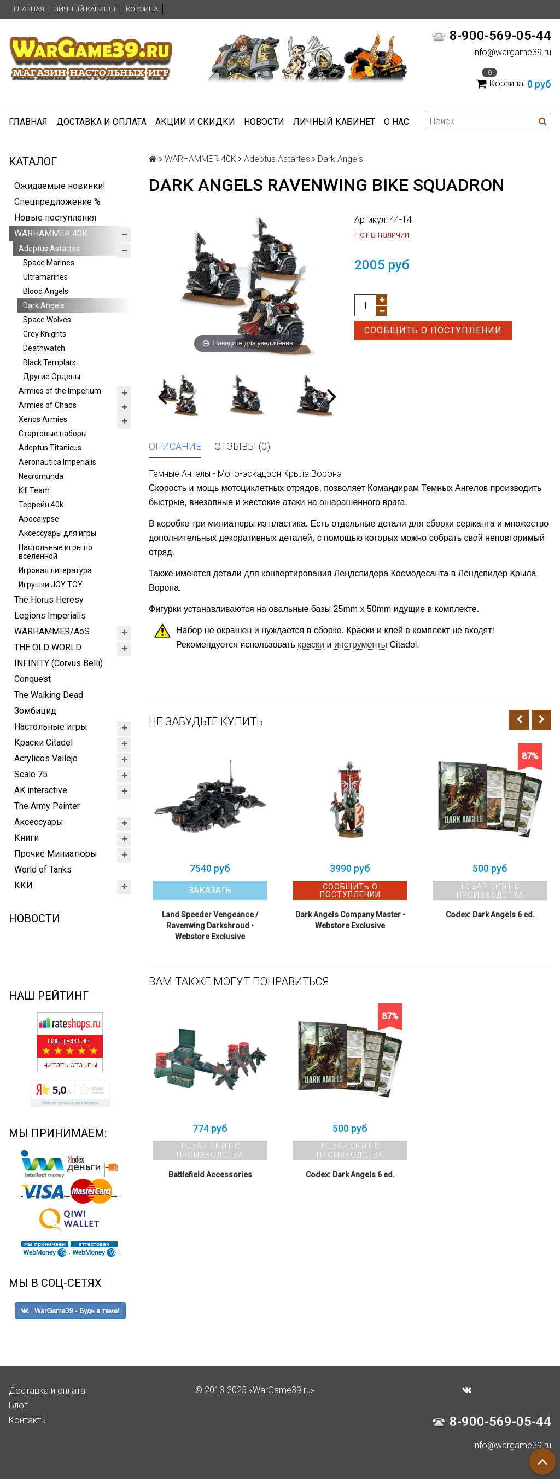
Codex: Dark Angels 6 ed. (490, 914)
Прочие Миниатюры (55, 853)
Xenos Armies (43, 419)
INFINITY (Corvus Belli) (58, 663)
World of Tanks (43, 869)
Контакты (28, 1420)
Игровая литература (55, 570)
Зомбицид (35, 711)
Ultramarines (45, 277)
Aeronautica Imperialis (57, 462)
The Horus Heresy (49, 599)
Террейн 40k (41, 504)
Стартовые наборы (53, 433)
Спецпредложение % (57, 202)
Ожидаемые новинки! (60, 186)
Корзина (142, 9)
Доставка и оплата (101, 122)
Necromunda (41, 476)
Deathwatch (44, 348)
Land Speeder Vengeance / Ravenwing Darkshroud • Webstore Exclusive (210, 925)
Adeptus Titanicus (50, 447)
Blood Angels (45, 291)
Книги (26, 838)
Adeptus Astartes (49, 248)
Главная (29, 9)
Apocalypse (39, 519)
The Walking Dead (48, 695)
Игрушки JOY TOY (51, 584)
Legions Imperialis (50, 615)
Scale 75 (31, 774)
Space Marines (48, 262)
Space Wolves (47, 319)
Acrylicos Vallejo (46, 758)
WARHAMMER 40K (51, 233)
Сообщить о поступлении (433, 330)
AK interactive (40, 790)
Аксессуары (38, 822)
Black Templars (49, 362)
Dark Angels (44, 305)
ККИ (23, 885)
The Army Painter (47, 806)
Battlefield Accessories (210, 1174)
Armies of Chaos (48, 405)
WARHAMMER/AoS (52, 631)
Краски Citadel (43, 742)
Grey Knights (44, 334)
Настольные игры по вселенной (55, 552)
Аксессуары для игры (57, 533)
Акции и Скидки (195, 122)
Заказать (210, 890)
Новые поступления (55, 217)
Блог (18, 1405)
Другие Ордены (51, 376)
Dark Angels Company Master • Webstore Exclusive (350, 920)
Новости (264, 122)
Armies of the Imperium (60, 390)
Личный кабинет (85, 9)
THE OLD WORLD (47, 647)
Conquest (32, 679)
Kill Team (34, 490)
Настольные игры (51, 726)
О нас (396, 122)
